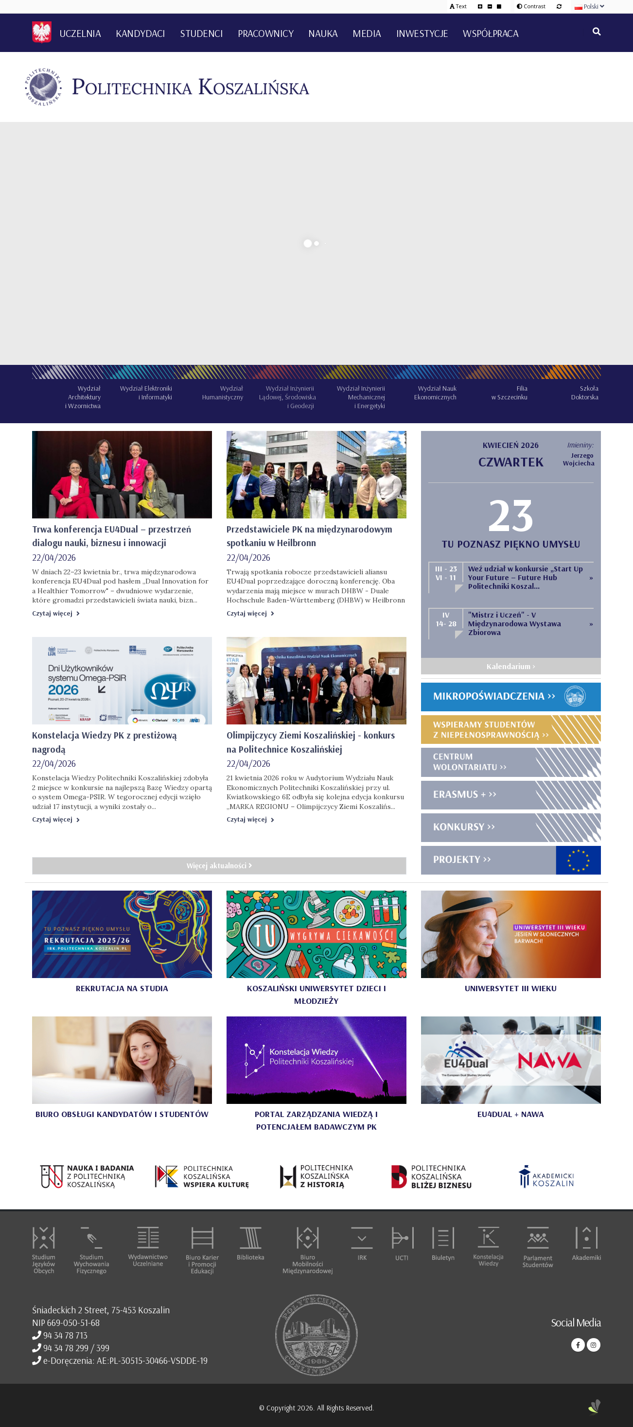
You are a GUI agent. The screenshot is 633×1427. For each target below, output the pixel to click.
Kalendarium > (511, 666)
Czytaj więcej (56, 613)
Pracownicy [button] (265, 33)
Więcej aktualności (219, 865)
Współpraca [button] (490, 33)
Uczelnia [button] (80, 33)
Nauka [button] (323, 33)
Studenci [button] (201, 33)
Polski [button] (589, 6)
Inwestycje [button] (422, 33)
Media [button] (366, 33)
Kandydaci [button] (140, 33)
